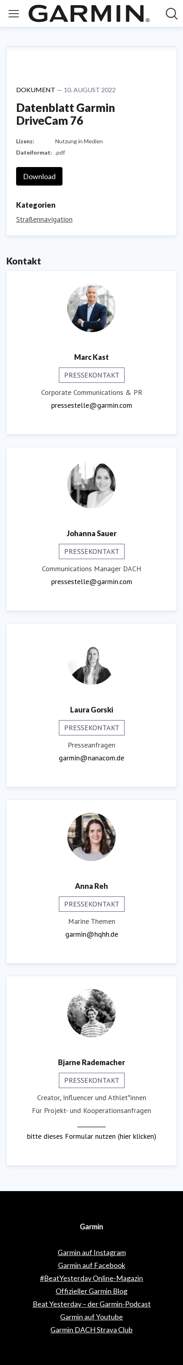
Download (39, 176)
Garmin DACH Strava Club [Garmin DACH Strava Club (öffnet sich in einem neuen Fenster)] (91, 1329)
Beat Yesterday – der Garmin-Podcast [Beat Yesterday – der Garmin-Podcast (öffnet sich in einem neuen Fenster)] (92, 1303)
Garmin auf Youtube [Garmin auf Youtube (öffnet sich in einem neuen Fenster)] (91, 1316)
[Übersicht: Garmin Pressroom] (89, 13)
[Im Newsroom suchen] (171, 13)
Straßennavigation (44, 219)
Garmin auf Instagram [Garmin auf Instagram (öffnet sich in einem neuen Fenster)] (92, 1252)
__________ (91, 1123)
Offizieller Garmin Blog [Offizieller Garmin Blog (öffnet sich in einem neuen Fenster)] (91, 1291)
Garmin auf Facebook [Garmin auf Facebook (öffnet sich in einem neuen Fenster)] (91, 1265)
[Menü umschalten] (14, 14)
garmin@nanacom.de (91, 757)
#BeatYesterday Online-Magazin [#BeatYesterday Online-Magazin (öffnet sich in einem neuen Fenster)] (91, 1278)
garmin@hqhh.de (91, 934)
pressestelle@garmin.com (91, 405)
